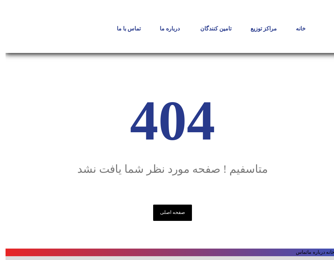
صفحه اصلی (167, 212)
